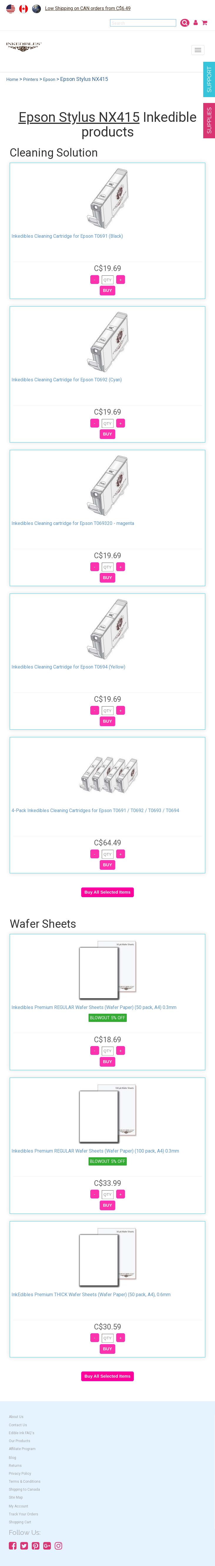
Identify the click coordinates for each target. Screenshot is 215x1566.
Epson (49, 79)
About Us (16, 1417)
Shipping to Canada (24, 1489)
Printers (30, 79)
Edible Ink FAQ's (21, 1433)
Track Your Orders (23, 1514)
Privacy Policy (20, 1474)
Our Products (19, 1441)
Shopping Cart (20, 1522)
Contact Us (18, 1425)
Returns (15, 1466)
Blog (12, 1458)
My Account (18, 1506)
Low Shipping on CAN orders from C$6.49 (88, 8)
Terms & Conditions (25, 1481)
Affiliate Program (22, 1449)
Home (12, 79)
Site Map (16, 1497)
